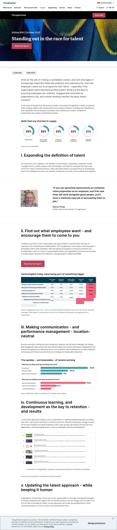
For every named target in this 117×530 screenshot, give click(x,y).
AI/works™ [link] (18, 8)
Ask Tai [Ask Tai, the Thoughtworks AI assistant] (111, 7)
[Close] (113, 518)
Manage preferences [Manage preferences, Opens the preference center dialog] (96, 523)
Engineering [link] (52, 8)
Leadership (17, 73)
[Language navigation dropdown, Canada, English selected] (103, 3)
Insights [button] (43, 8)
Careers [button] (62, 8)
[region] (58, 523)
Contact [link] (77, 8)
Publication (31, 73)
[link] (99, 15)
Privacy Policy (49, 526)
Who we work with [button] (30, 8)
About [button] (70, 8)
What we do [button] (7, 8)
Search (101, 8)
